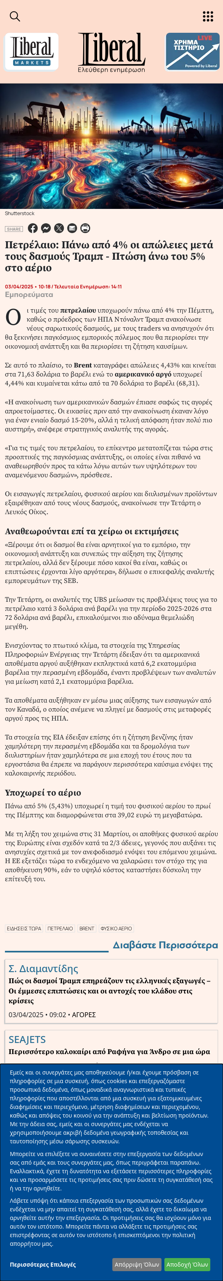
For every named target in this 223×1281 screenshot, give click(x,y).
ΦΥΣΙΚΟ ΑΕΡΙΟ (116, 928)
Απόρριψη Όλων (137, 1264)
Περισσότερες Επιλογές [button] (43, 1264)
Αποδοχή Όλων (187, 1264)
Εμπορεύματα (29, 294)
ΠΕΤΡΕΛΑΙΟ (60, 928)
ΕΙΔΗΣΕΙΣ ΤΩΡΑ (24, 928)
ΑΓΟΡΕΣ (84, 1014)
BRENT (87, 928)
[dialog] (111, 1172)
